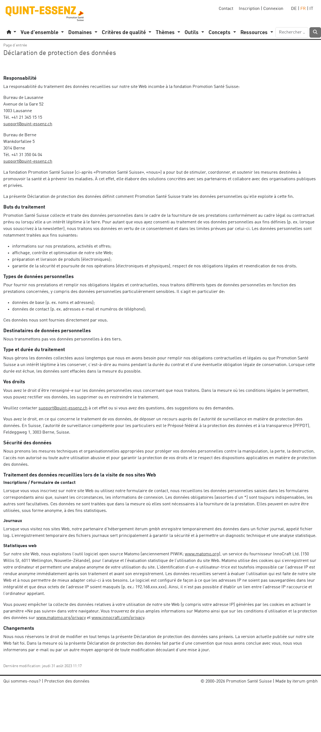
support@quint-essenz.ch (27, 124)
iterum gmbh (305, 681)
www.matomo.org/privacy (61, 618)
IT (311, 9)
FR (303, 9)
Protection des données (66, 681)
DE (294, 9)
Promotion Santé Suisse (249, 681)
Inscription (249, 9)
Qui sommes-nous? (22, 681)
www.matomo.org (202, 554)
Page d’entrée (15, 45)
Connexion (273, 9)
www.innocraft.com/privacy (118, 618)
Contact (226, 9)
